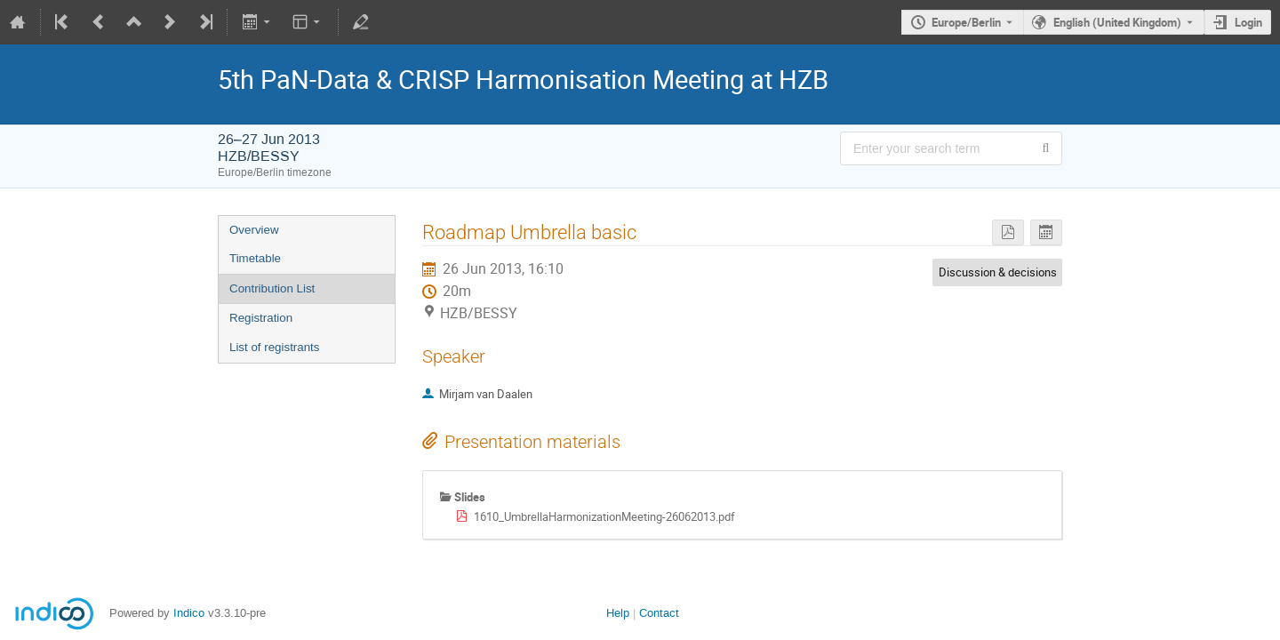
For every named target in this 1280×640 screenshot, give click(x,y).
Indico (188, 612)
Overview (254, 229)
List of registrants (274, 347)
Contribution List (272, 288)
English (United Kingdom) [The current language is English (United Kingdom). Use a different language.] (1117, 22)
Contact (659, 612)
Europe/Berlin (966, 22)
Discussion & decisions (998, 272)
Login (1248, 22)
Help (617, 612)
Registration (260, 317)
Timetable (255, 258)
